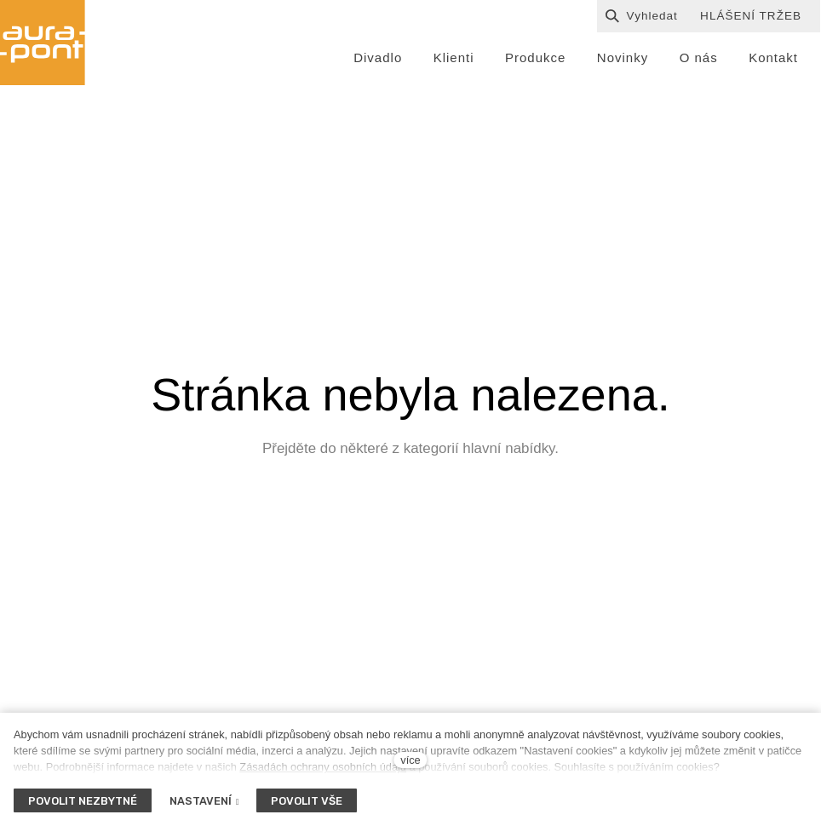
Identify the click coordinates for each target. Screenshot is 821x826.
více (410, 760)
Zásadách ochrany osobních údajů (322, 766)
